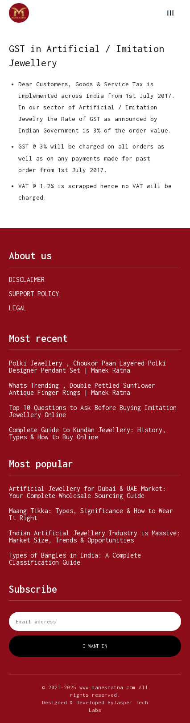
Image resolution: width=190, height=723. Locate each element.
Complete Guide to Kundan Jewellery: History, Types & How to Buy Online (87, 433)
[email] (95, 621)
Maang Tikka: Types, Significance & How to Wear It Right (91, 514)
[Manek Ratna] (19, 13)
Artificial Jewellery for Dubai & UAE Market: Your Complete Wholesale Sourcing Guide (87, 492)
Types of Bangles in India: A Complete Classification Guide (75, 558)
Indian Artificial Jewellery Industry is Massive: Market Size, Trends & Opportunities (94, 536)
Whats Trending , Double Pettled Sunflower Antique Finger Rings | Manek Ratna (82, 389)
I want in (95, 646)
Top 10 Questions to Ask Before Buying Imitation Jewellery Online (93, 411)
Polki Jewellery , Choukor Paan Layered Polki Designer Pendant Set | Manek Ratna (87, 366)
